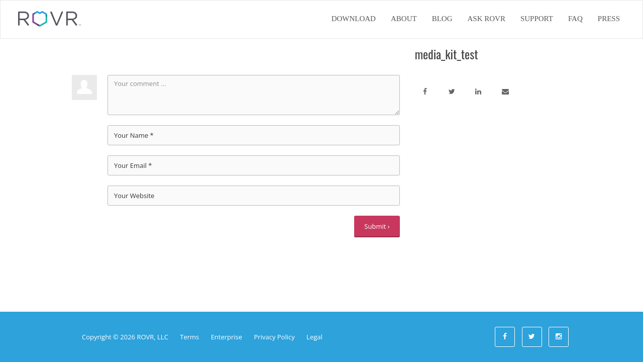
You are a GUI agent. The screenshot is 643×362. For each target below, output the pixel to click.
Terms (189, 336)
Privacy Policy (274, 336)
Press (609, 19)
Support (536, 19)
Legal (314, 336)
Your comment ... (254, 95)
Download (354, 19)
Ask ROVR (486, 19)
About (404, 19)
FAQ (575, 19)
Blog (442, 19)
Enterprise (227, 336)
